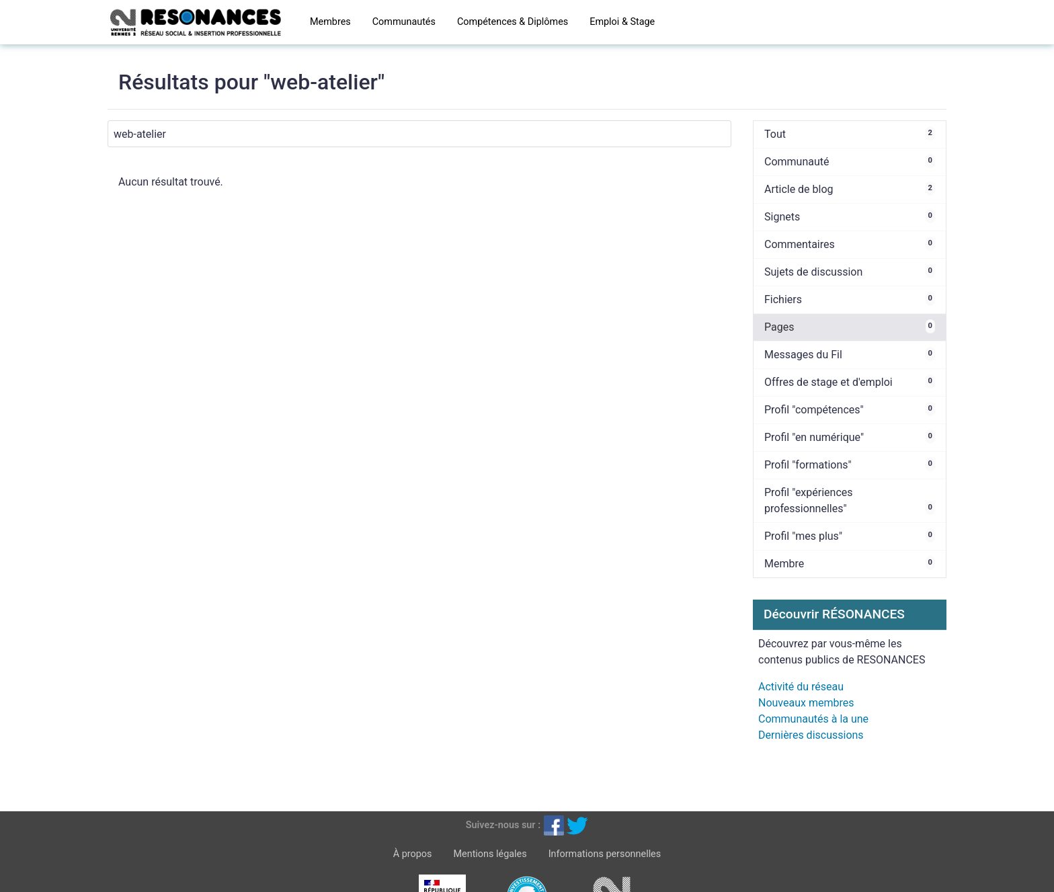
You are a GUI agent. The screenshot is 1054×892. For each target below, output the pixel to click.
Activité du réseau (801, 686)
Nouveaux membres (806, 702)
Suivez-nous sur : (503, 825)
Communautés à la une (813, 719)
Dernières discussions (811, 735)
